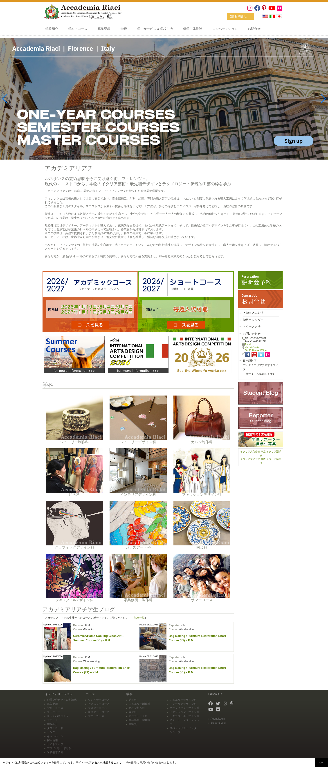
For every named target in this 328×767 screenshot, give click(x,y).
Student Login (219, 722)
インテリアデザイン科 (183, 703)
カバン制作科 (137, 707)
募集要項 (104, 29)
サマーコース (96, 716)
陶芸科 (133, 712)
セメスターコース (99, 703)
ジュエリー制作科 (139, 703)
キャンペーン (55, 736)
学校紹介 (51, 29)
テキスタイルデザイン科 (184, 716)
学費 (124, 29)
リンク (51, 732)
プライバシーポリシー (60, 748)
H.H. (87, 625)
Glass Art (88, 629)
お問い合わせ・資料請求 (62, 699)
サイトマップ (55, 744)
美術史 (133, 724)
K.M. (183, 625)
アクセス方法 (252, 326)
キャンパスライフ (58, 716)
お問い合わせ (252, 333)
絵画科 (133, 699)
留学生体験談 (192, 29)
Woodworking (187, 629)
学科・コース (77, 29)
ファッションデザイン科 (184, 712)
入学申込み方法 (253, 313)
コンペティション (225, 29)
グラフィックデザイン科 (184, 707)
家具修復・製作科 (139, 720)
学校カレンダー (253, 320)
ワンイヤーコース (99, 699)
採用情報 (52, 740)
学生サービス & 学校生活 (155, 29)
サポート (52, 720)
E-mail (248, 344)
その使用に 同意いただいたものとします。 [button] (151, 762)
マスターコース (97, 707)
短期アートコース (99, 712)
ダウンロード (55, 728)
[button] (160, 155)
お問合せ (240, 16)
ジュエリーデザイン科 (183, 699)
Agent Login (218, 718)
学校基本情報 (55, 752)
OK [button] (321, 762)
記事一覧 (139, 617)
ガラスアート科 (138, 716)
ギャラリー (54, 712)
